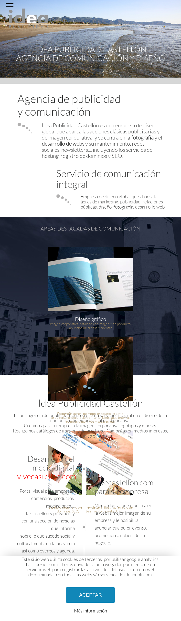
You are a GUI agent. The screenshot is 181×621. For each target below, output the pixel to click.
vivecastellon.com (46, 476)
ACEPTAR (90, 595)
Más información (90, 610)
